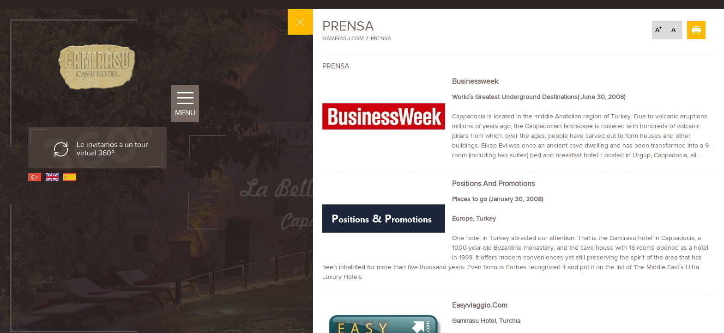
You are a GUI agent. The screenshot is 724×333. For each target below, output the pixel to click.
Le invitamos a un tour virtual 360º (112, 149)
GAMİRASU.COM (343, 38)
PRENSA (381, 38)
